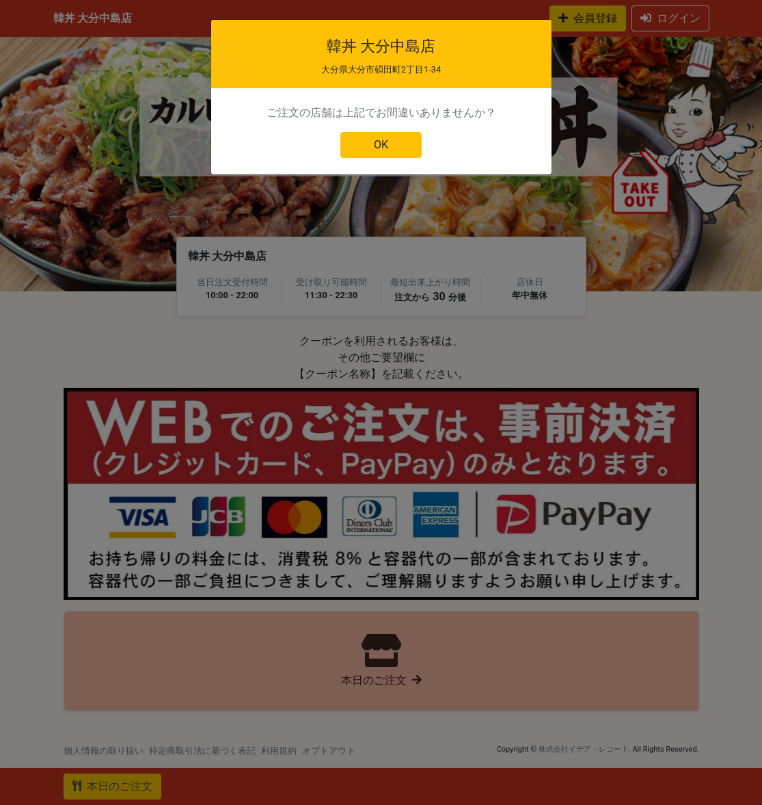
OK (381, 144)
